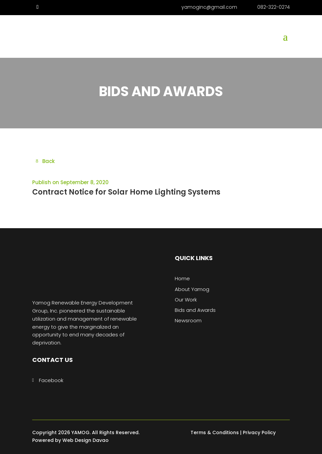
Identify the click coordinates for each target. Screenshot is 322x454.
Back (48, 161)
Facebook (51, 380)
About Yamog (192, 289)
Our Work (186, 299)
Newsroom (188, 320)
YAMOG (80, 432)
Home (182, 278)
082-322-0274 (273, 7)
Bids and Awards (195, 310)
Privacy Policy (259, 432)
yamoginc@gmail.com (209, 7)
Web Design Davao (85, 440)
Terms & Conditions (215, 432)
